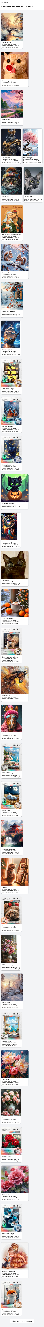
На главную (4, 2)
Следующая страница (22, 1321)
